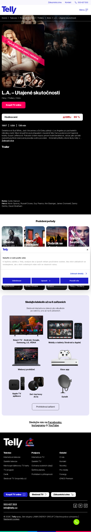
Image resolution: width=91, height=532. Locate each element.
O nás (61, 457)
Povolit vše (74, 281)
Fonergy (63, 474)
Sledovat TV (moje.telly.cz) (15, 478)
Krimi (49, 18)
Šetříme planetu (38, 470)
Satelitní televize (10, 461)
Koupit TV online (13, 105)
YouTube (53, 425)
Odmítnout (16, 281)
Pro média (63, 470)
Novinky (63, 465)
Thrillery (40, 18)
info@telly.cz (10, 507)
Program (23, 18)
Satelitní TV (36, 461)
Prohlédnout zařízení (45, 406)
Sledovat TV (39, 494)
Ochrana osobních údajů (42, 465)
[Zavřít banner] (87, 249)
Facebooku (54, 422)
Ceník (6, 474)
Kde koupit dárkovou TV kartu (16, 465)
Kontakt (68, 2)
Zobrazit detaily (77, 274)
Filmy (32, 18)
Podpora (36, 452)
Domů (4, 18)
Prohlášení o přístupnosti (42, 474)
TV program (9, 470)
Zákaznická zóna (54, 2)
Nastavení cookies (11, 519)
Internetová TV (38, 457)
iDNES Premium (66, 478)
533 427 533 (10, 504)
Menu (83, 10)
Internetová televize (12, 457)
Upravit (45, 281)
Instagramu (38, 425)
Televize (13, 18)
